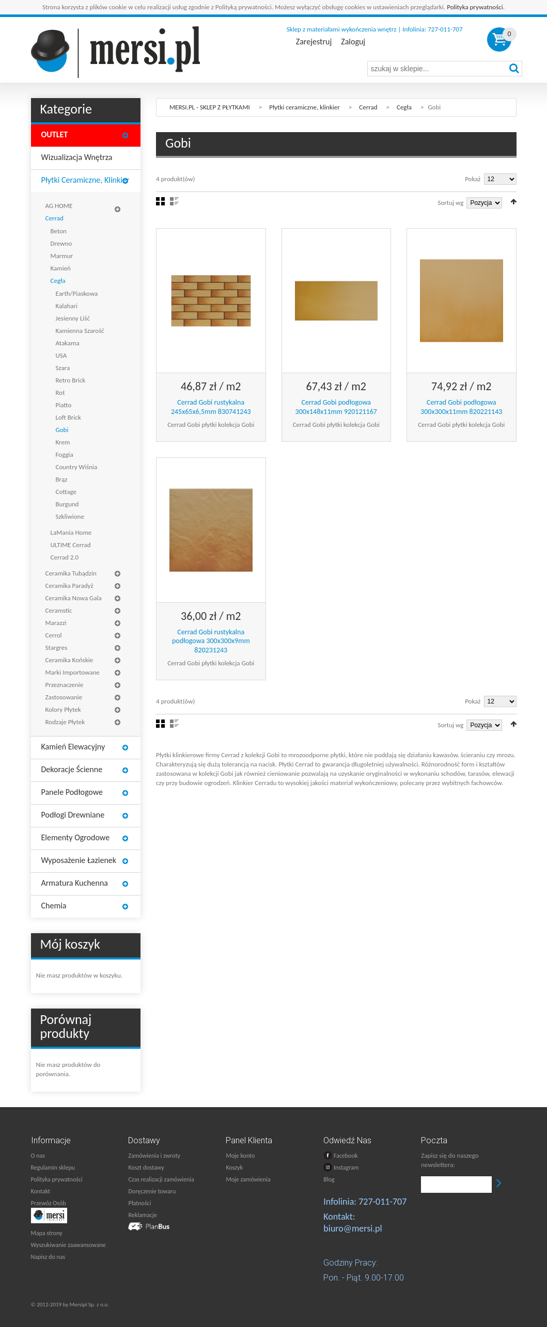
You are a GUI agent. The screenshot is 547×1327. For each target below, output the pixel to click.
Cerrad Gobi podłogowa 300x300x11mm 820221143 (461, 407)
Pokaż (472, 179)
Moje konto (240, 1155)
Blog (328, 1179)
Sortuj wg (451, 202)
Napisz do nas (48, 1256)
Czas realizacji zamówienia (161, 1179)
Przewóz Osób (48, 1203)
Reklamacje (142, 1215)
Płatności (139, 1203)
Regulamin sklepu (53, 1167)
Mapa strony (46, 1233)
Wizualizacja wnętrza (77, 157)
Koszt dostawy (146, 1167)
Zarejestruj (314, 41)
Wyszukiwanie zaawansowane (68, 1245)
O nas (38, 1155)
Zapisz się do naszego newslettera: (449, 1160)
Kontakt (41, 1191)
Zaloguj (353, 41)
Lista (174, 201)
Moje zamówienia (248, 1179)
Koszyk (234, 1167)
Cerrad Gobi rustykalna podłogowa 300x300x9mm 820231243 (211, 641)
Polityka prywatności (475, 7)
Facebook (340, 1155)
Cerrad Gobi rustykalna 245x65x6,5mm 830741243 (211, 407)
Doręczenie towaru (152, 1191)
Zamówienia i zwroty (154, 1155)
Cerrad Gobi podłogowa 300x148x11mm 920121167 (336, 407)
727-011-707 (382, 1201)
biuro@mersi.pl (352, 1228)
